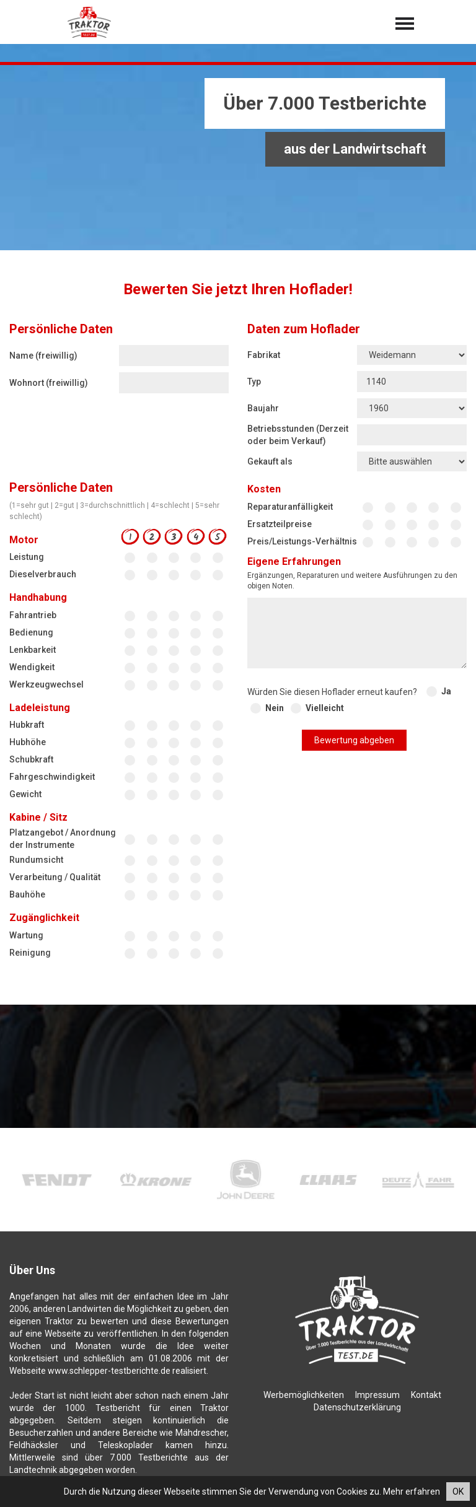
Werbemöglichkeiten (303, 1395)
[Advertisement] (238, 158)
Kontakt (426, 1395)
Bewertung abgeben (354, 740)
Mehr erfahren (411, 1491)
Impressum (377, 1395)
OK (458, 1491)
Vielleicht (325, 708)
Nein (274, 708)
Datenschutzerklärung (357, 1407)
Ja (446, 691)
